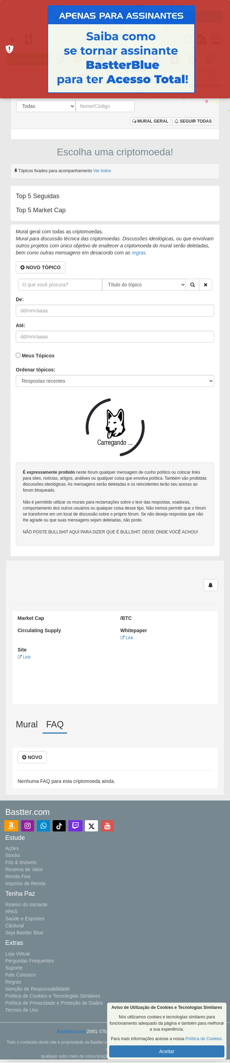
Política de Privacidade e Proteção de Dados (54, 1003)
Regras (13, 982)
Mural (27, 724)
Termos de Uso (21, 1010)
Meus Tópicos (38, 355)
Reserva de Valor (24, 869)
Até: (20, 325)
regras (139, 252)
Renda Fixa (18, 876)
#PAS (11, 911)
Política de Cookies (203, 1038)
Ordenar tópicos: (35, 369)
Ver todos (102, 170)
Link (126, 637)
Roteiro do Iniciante (26, 904)
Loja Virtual (17, 954)
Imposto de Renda (25, 883)
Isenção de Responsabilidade (37, 989)
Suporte (13, 968)
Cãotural (14, 925)
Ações (12, 848)
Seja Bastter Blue (24, 932)
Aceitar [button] (167, 1051)
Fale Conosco (20, 975)
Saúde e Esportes (24, 918)
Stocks (12, 855)
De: (20, 299)
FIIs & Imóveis (21, 862)
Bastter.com (71, 1031)
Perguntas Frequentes (29, 961)
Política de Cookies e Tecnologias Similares (52, 996)
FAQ (55, 724)
